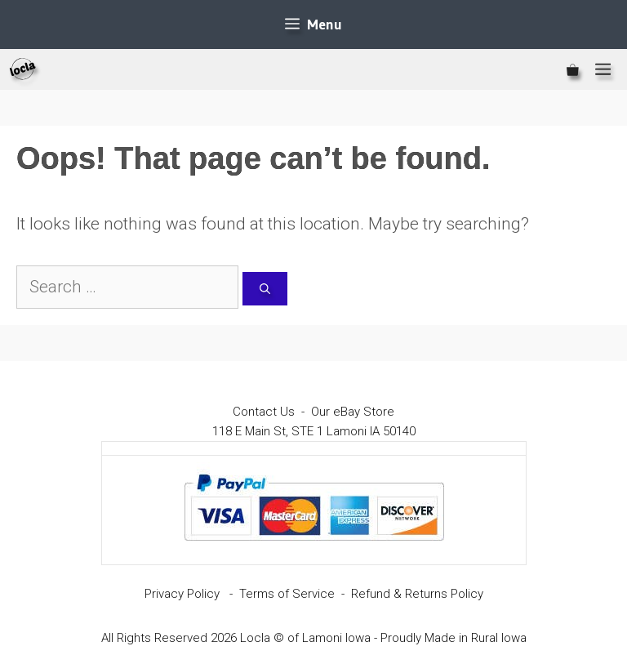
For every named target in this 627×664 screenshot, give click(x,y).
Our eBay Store (352, 411)
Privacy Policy (182, 593)
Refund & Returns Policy (417, 593)
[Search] (264, 289)
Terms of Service (287, 593)
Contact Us (264, 411)
